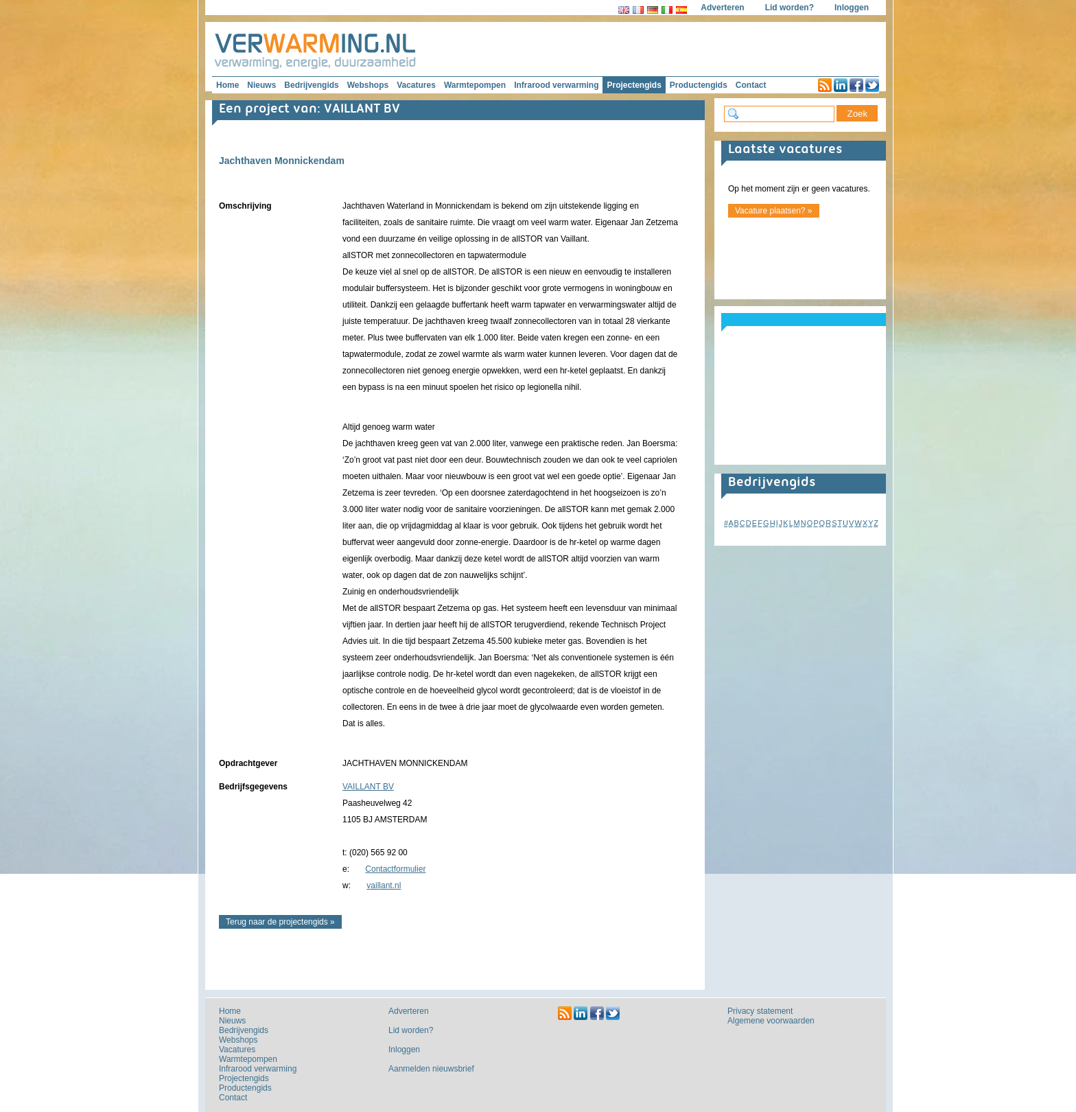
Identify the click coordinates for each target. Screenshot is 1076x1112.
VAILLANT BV (368, 786)
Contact (751, 85)
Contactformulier (395, 869)
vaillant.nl (383, 885)
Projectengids (634, 85)
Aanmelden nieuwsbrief (431, 1069)
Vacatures (416, 85)
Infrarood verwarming (556, 85)
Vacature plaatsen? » (773, 211)
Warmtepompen (475, 85)
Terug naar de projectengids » (280, 922)
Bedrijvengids (311, 85)
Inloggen (851, 7)
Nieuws (261, 85)
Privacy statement (760, 1011)
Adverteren (722, 7)
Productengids (698, 85)
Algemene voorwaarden (771, 1021)
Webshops (367, 85)
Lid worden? (789, 7)
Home (227, 85)
